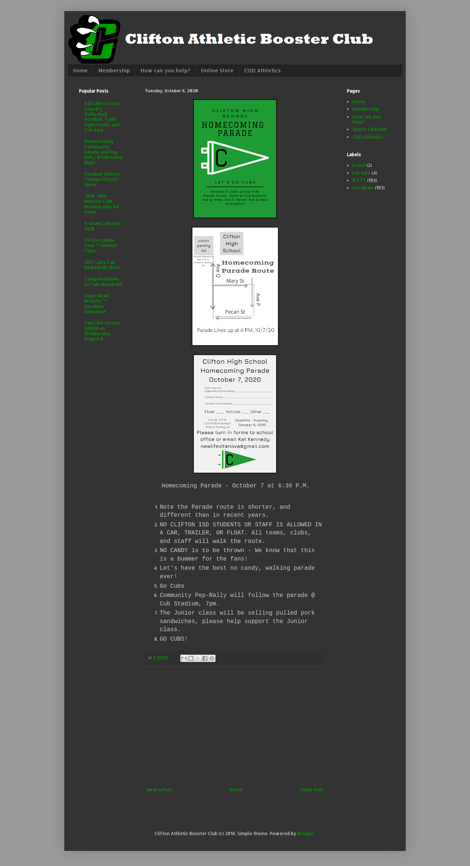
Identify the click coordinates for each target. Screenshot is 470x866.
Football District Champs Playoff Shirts (102, 179)
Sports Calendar (369, 129)
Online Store (217, 70)
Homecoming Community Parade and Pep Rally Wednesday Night (103, 152)
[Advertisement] (235, 726)
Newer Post (159, 789)
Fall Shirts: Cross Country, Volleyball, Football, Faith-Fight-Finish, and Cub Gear (102, 117)
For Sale (361, 173)
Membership (114, 70)
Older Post (311, 789)
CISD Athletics (262, 70)
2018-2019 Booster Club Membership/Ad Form (101, 204)
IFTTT (359, 180)
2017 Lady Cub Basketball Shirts (102, 265)
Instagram (363, 187)
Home (80, 70)
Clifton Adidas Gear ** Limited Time (100, 245)
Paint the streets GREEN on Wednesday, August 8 (102, 330)
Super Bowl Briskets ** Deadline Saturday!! (96, 303)
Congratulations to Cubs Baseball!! (103, 281)
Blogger (305, 833)
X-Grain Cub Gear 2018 (102, 226)
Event (358, 165)
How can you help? (165, 70)
